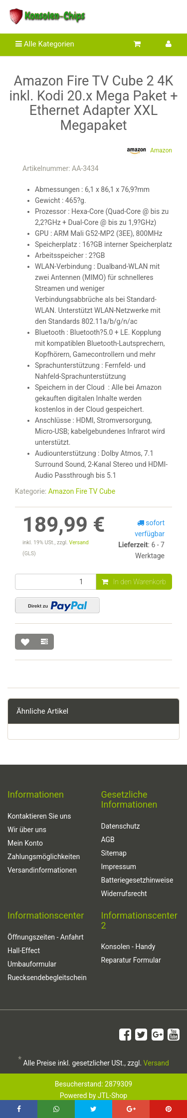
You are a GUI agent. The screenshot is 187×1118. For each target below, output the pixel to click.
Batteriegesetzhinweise (137, 880)
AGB (108, 840)
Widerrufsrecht (124, 894)
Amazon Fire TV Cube (81, 491)
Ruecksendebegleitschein (46, 978)
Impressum (118, 867)
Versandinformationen (42, 870)
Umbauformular (31, 964)
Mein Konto (25, 843)
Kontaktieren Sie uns (39, 816)
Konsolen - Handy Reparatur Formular (131, 953)
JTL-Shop (112, 1096)
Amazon (148, 151)
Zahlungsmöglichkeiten (43, 857)
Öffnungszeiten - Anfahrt (45, 937)
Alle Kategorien (44, 43)
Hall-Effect (23, 951)
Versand (79, 542)
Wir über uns (26, 830)
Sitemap (114, 853)
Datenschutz (120, 826)
